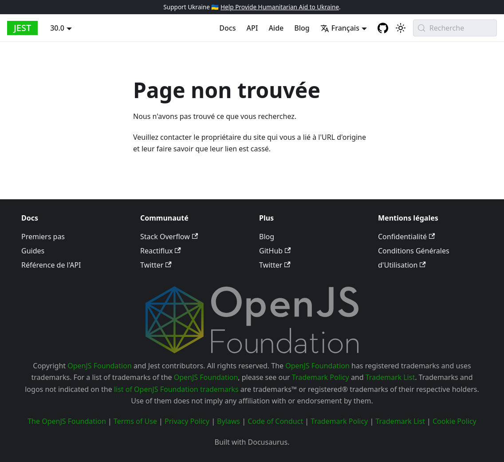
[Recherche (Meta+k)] (455, 28)
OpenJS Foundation (99, 366)
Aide (276, 28)
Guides (32, 251)
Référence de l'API (51, 265)
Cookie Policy (454, 421)
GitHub (275, 251)
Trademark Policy (320, 377)
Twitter (156, 265)
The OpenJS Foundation (67, 421)
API (252, 28)
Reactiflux (160, 251)
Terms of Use (135, 421)
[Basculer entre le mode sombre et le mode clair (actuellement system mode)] (401, 28)
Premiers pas (43, 236)
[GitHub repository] (383, 28)
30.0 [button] (57, 28)
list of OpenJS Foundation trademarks (176, 389)
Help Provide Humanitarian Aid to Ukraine (279, 7)
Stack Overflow (169, 236)
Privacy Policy (187, 421)
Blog (301, 28)
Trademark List (390, 377)
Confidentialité (406, 236)
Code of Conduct (275, 421)
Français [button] (339, 28)
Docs (227, 28)
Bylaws (228, 421)
